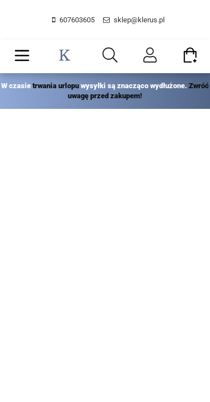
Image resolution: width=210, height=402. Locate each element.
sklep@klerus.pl (139, 20)
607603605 (77, 20)
